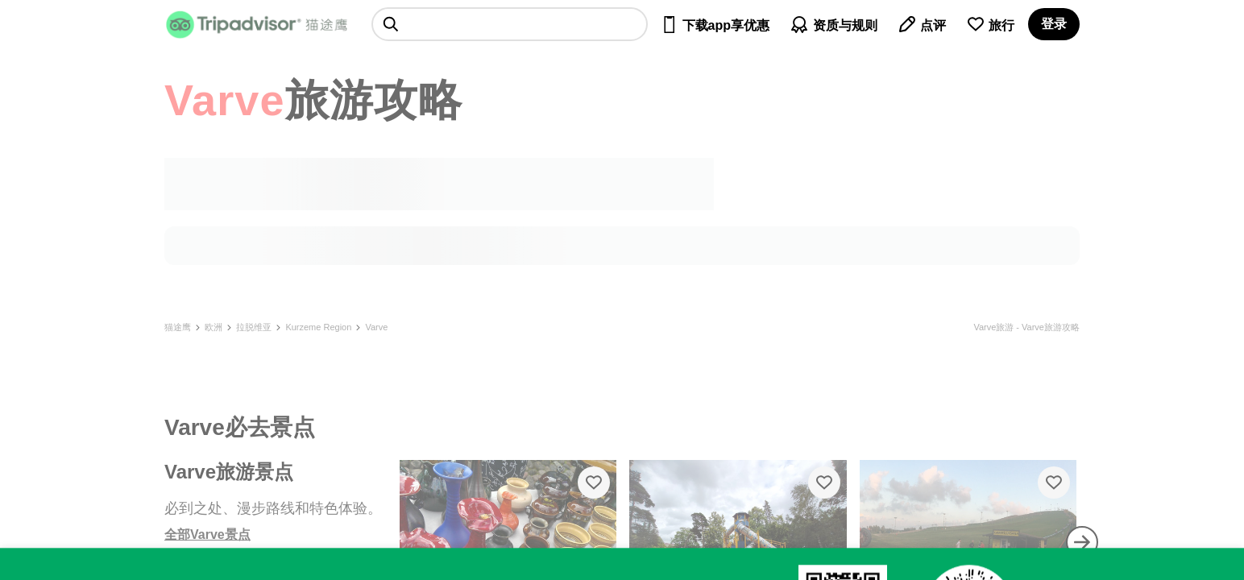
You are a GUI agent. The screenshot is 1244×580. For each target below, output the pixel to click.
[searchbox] (510, 24)
